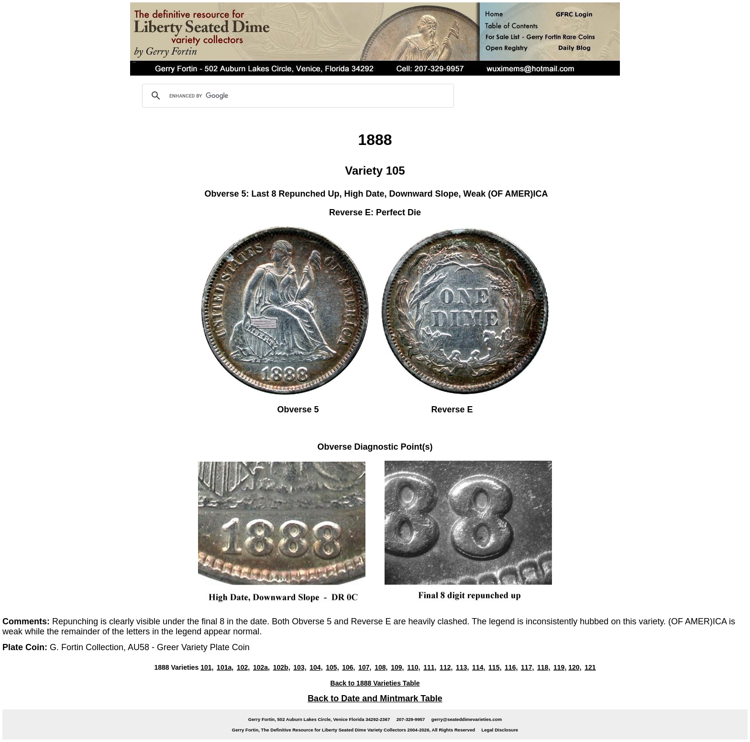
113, (462, 667)
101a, (225, 667)
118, (543, 667)
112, (446, 667)
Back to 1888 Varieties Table (375, 683)
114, (478, 667)
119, (559, 667)
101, (206, 667)
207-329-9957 (411, 719)
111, (429, 667)
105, (332, 667)
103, (299, 667)
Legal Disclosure (499, 729)
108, (381, 667)
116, (511, 667)
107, (364, 667)
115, (494, 667)
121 (590, 667)
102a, (261, 667)
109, (397, 667)
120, (574, 667)
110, (413, 667)
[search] (296, 95)
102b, (281, 667)
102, (243, 667)
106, (348, 667)
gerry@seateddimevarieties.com (466, 719)
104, (315, 667)
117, (527, 667)
